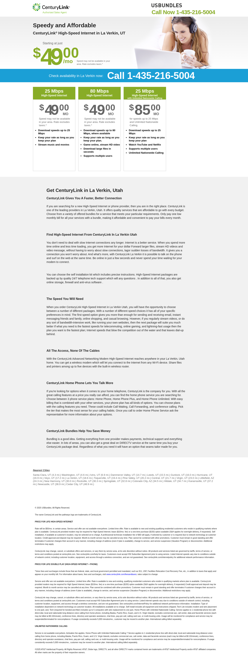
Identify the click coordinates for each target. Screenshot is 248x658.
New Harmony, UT (54, 481)
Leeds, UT (153, 474)
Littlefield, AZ (207, 478)
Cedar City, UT (74, 484)
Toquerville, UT (102, 478)
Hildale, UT (170, 481)
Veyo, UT (49, 478)
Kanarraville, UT (198, 481)
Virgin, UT (182, 478)
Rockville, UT (84, 481)
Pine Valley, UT (131, 478)
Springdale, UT (112, 481)
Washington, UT (71, 474)
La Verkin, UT (74, 478)
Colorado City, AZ (142, 481)
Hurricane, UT (204, 474)
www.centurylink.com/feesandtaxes (121, 574)
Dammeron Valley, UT (123, 474)
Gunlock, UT (178, 474)
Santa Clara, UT (42, 474)
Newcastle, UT (46, 484)
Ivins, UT (95, 474)
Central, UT (158, 478)
